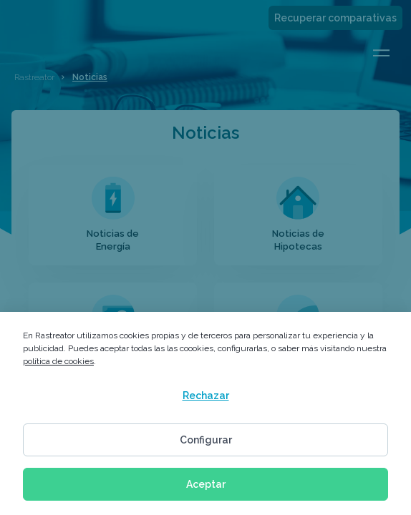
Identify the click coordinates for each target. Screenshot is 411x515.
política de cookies (58, 361)
